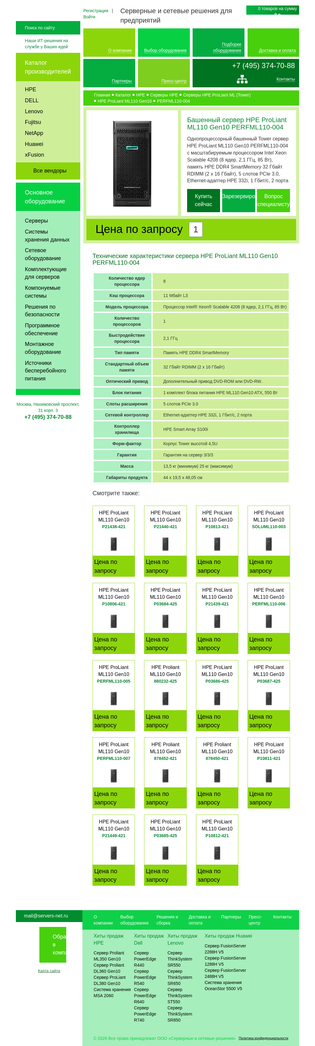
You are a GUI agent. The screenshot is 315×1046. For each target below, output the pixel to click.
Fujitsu (33, 135)
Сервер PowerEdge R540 (145, 977)
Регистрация (95, 10)
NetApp (34, 146)
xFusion (34, 168)
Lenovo (34, 124)
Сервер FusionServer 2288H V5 (225, 948)
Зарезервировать (244, 196)
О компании (120, 50)
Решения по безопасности (42, 324)
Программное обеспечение (42, 342)
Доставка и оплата (277, 50)
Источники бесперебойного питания (45, 383)
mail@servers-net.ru (46, 915)
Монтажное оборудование (43, 361)
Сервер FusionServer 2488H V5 (225, 973)
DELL (32, 113)
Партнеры (122, 80)
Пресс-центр (173, 80)
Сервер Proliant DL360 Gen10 (109, 968)
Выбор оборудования (165, 50)
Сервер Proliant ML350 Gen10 (109, 955)
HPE (30, 102)
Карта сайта (49, 970)
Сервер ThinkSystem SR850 (180, 1013)
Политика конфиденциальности (263, 1038)
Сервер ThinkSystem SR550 (180, 959)
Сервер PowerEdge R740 (145, 1013)
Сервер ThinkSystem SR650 (180, 977)
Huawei (34, 157)
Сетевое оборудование (43, 267)
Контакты (286, 80)
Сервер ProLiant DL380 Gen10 (110, 980)
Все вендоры (50, 183)
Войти (89, 16)
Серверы (36, 234)
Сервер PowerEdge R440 (145, 959)
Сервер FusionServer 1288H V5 (225, 961)
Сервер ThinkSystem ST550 (180, 995)
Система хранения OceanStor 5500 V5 (223, 985)
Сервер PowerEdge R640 (145, 995)
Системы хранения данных (47, 249)
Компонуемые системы (43, 305)
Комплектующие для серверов (46, 286)
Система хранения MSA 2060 (112, 992)
